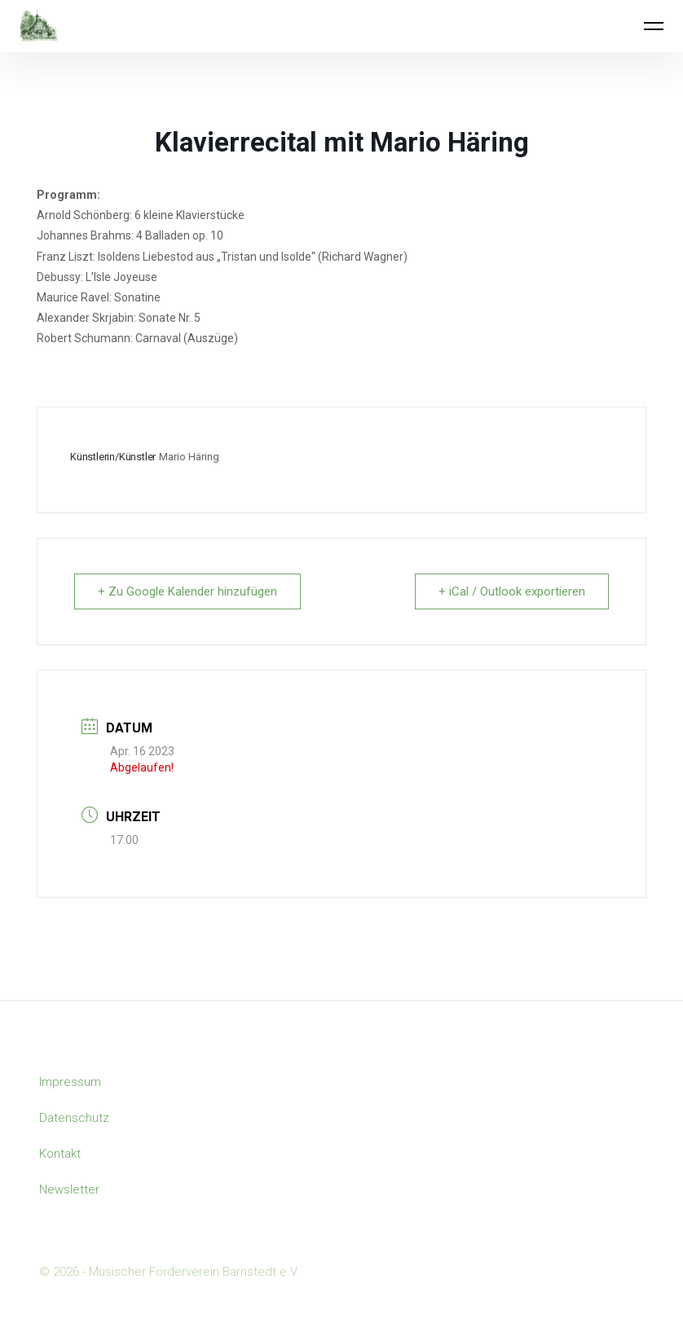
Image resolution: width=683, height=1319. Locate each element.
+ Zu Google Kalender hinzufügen (187, 591)
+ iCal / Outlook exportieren (511, 591)
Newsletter (69, 1189)
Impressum (70, 1082)
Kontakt (60, 1153)
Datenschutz (74, 1117)
